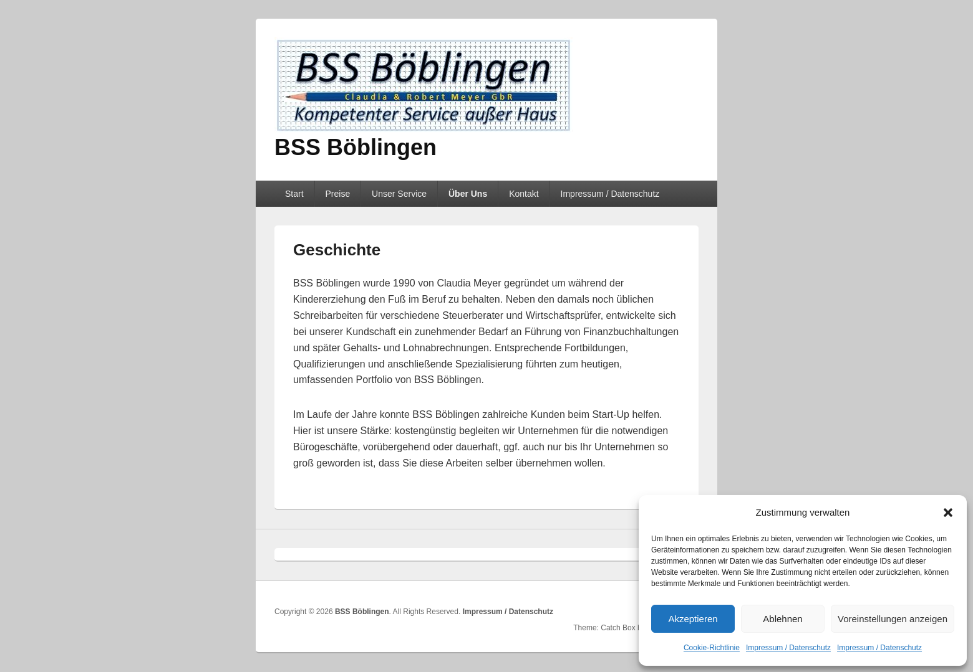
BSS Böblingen (355, 147)
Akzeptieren (692, 618)
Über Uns (467, 194)
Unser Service (399, 194)
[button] (948, 512)
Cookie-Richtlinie (712, 647)
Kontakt (523, 194)
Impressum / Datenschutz (788, 647)
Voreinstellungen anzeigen (892, 618)
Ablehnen (782, 618)
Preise (337, 194)
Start (294, 194)
